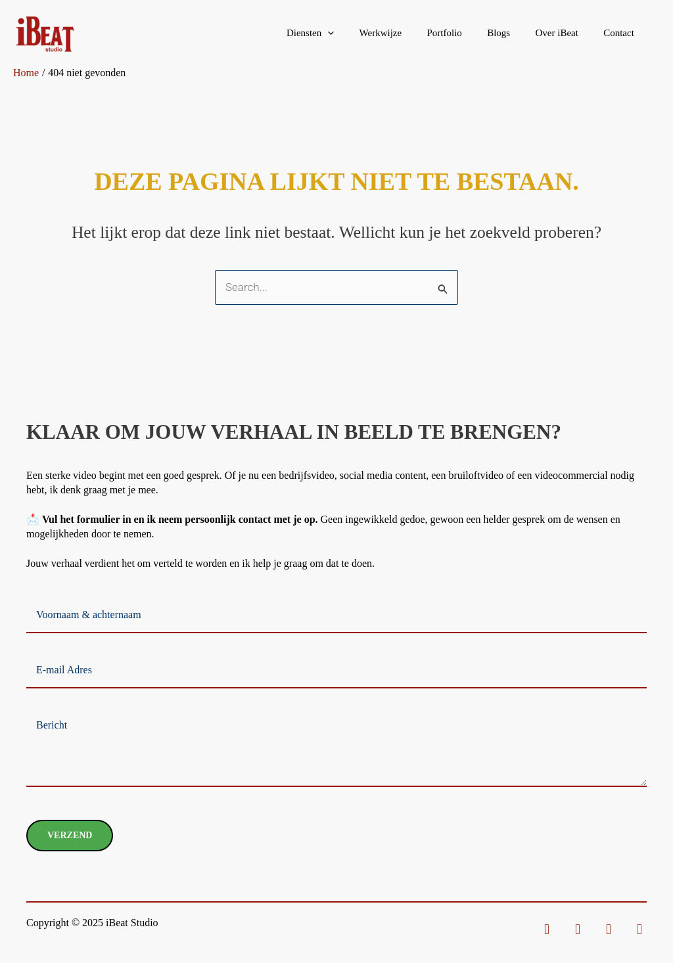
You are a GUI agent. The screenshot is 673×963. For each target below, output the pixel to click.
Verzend (69, 835)
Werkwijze (405, 33)
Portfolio (463, 33)
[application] (358, 33)
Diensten (340, 33)
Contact (621, 33)
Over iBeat (565, 33)
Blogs (512, 33)
